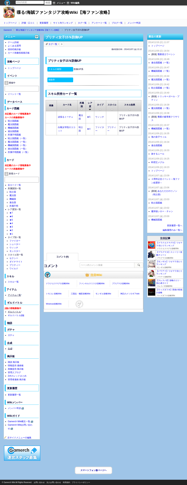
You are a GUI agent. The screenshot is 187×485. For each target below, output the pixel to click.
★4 (88, 129)
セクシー (13, 258)
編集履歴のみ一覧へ (172, 230)
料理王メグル (157, 162)
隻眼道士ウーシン (166, 54)
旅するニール (157, 154)
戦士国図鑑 (13, 121)
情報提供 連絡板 (16, 365)
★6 (11, 216)
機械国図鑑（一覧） (17, 145)
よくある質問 (14, 45)
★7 (11, 213)
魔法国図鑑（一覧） (17, 142)
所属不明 (13, 206)
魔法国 (12, 195)
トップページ (10, 23)
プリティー (14, 265)
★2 (11, 230)
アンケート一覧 (99, 23)
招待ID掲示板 (14, 49)
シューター (14, 244)
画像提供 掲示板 (16, 369)
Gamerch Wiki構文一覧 (19, 421)
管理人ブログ (14, 372)
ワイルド (13, 268)
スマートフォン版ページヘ (93, 470)
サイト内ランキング (63, 23)
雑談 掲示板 (13, 362)
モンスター (14, 251)
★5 (88, 117)
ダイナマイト (16, 261)
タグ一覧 (82, 23)
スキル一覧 (13, 282)
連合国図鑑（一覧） (17, 148)
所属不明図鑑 (14, 134)
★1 (11, 234)
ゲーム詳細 (13, 42)
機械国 (12, 199)
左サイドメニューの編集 (17, 437)
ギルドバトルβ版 (16, 315)
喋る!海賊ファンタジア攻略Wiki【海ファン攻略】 (64, 12)
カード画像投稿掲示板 (19, 53)
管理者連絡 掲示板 (17, 379)
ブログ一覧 (117, 23)
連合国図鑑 (13, 131)
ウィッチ (99, 117)
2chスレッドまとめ (17, 376)
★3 (11, 227)
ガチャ (11, 335)
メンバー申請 (134, 23)
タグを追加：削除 (62, 44)
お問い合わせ (39, 482)
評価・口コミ (28, 23)
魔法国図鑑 (13, 124)
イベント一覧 (14, 94)
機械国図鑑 (13, 128)
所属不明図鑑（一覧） (19, 152)
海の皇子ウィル (158, 137)
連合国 (12, 202)
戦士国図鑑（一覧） (17, 138)
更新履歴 (44, 23)
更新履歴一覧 (14, 394)
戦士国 (12, 192)
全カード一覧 (14, 185)
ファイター (14, 241)
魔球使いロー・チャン (162, 211)
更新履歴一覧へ (174, 225)
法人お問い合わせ (53, 482)
